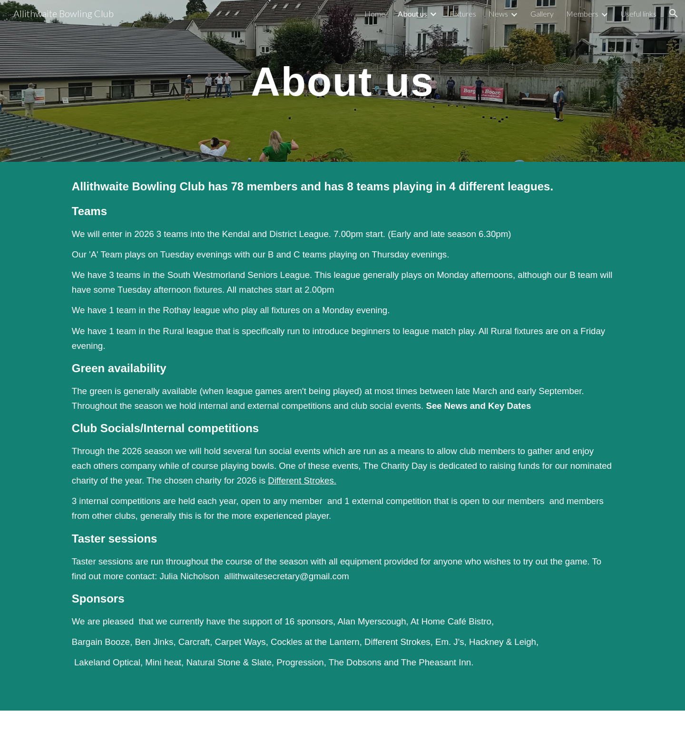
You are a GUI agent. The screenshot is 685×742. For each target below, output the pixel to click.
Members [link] (582, 13)
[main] (342, 81)
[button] (673, 13)
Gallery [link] (542, 13)
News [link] (498, 13)
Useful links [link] (638, 13)
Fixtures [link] (463, 13)
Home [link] (374, 13)
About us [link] (412, 13)
